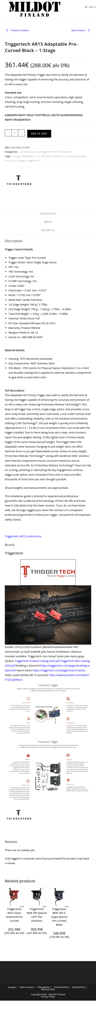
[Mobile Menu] (89, 7)
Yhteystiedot (43, 987)
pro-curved (11, 160)
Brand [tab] (48, 221)
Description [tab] (48, 213)
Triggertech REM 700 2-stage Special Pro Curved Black (59, 916)
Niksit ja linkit (48, 989)
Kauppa (12, 987)
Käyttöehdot (78, 987)
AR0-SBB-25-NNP (50, 156)
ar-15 (36, 156)
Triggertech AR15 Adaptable (55, 151)
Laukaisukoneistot (28, 151)
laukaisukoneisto (76, 156)
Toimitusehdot (61, 987)
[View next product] (88, 30)
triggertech (33, 160)
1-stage (15, 156)
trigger (22, 160)
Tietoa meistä (26, 987)
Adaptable (26, 156)
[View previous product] (7, 30)
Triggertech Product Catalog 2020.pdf (37, 661)
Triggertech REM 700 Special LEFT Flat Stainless (37, 914)
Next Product (78, 30)
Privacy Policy (48, 996)
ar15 (63, 156)
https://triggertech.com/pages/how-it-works (59, 670)
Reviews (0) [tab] (47, 230)
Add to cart (39, 133)
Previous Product (20, 30)
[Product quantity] (14, 133)
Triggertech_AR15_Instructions (23, 536)
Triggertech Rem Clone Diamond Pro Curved (14, 914)
